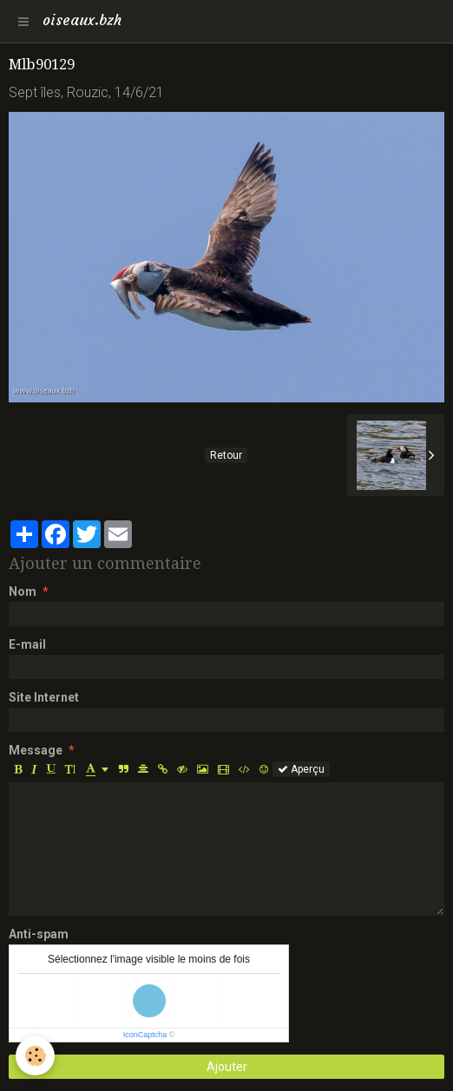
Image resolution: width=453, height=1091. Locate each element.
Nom (22, 591)
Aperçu (301, 769)
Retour (226, 455)
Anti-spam (39, 934)
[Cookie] (35, 1055)
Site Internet (44, 697)
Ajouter (227, 1067)
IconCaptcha (145, 1034)
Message (35, 750)
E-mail (27, 644)
